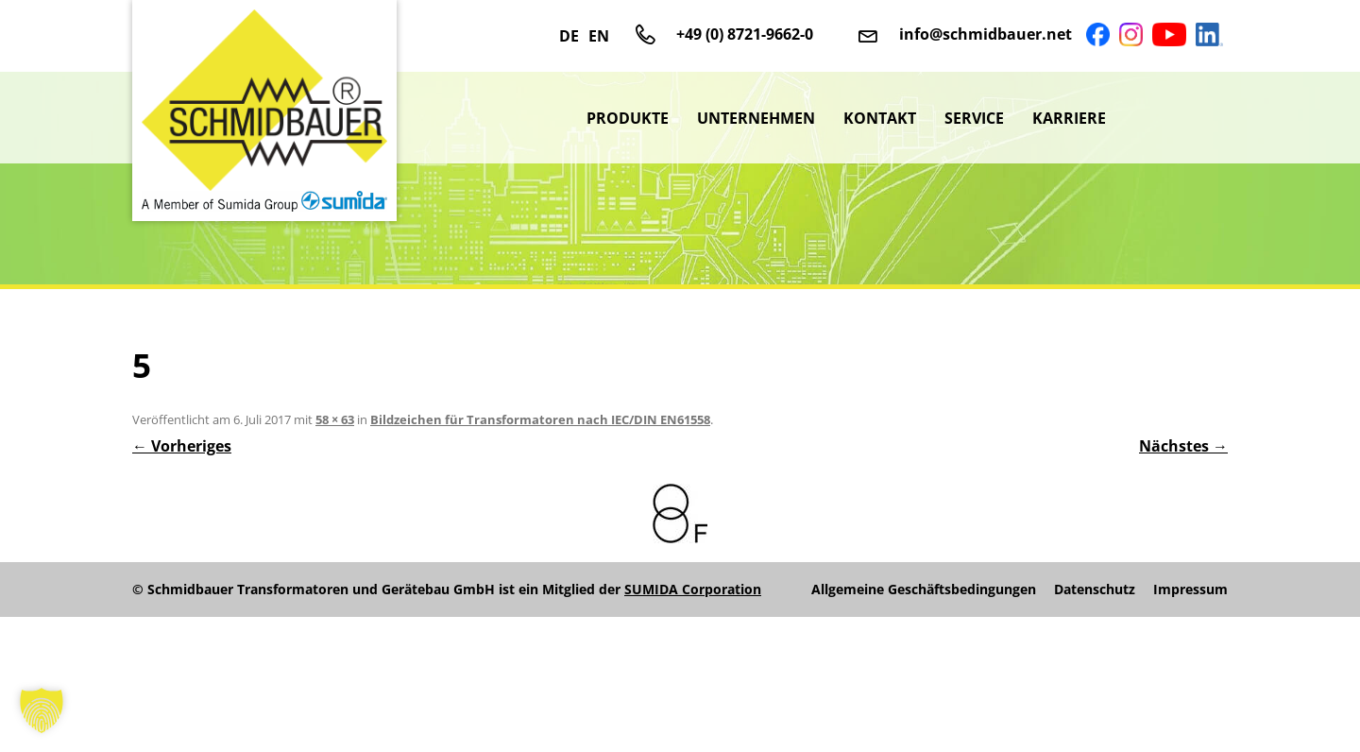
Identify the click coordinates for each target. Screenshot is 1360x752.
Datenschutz (1094, 589)
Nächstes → (1183, 446)
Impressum (1190, 589)
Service (974, 118)
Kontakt (879, 118)
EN (598, 35)
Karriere (1069, 118)
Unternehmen (756, 118)
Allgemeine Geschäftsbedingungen (923, 589)
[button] (41, 710)
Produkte (627, 118)
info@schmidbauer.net (985, 34)
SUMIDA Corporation (692, 589)
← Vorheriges (181, 446)
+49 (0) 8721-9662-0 (744, 34)
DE (569, 35)
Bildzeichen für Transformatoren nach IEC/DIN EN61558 (540, 419)
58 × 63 (334, 419)
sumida (1174, 118)
